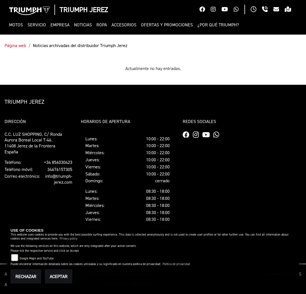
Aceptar (58, 276)
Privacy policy (68, 238)
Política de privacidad (176, 264)
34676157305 (59, 169)
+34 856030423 (58, 162)
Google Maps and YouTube (37, 258)
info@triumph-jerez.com (58, 179)
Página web (15, 45)
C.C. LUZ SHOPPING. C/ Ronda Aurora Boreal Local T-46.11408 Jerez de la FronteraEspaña (33, 143)
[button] (17, 25)
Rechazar (25, 276)
